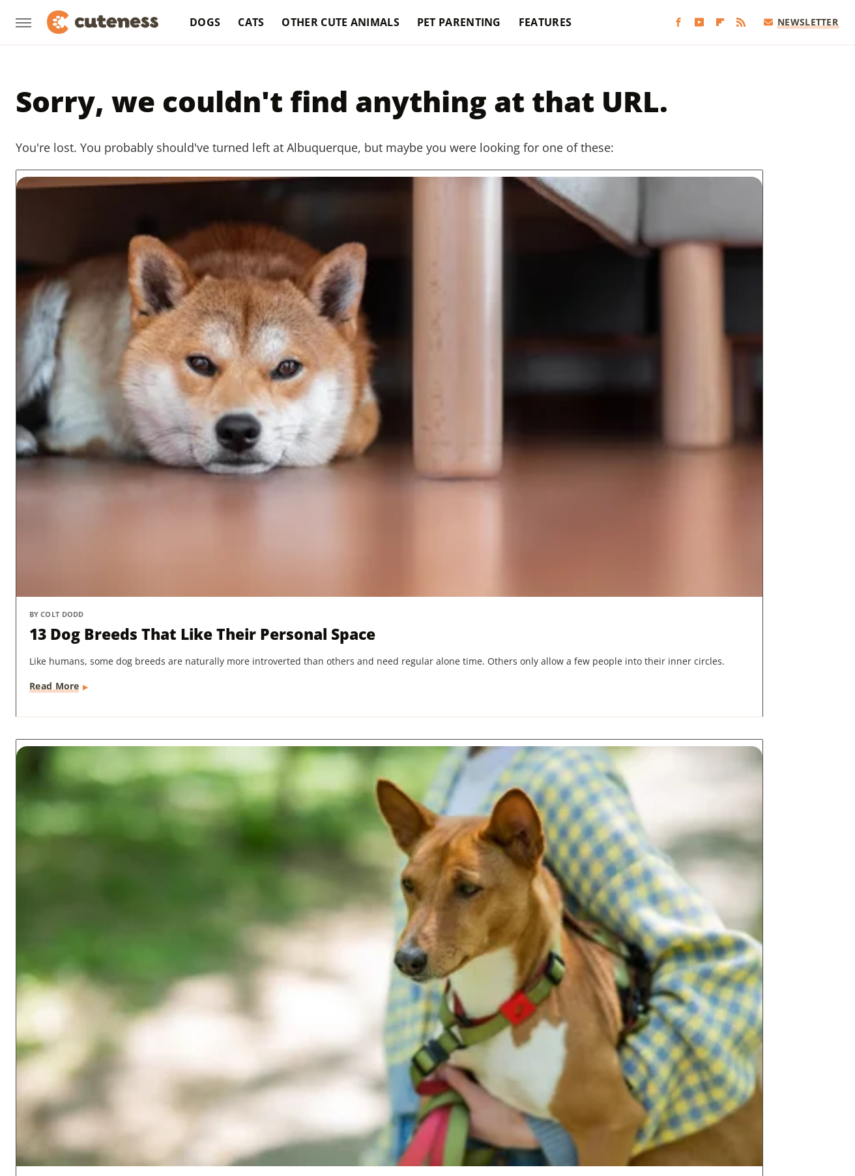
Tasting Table (544, 1060)
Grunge (428, 1042)
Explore (156, 1042)
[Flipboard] (720, 22)
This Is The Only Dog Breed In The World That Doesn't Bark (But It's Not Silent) (422, 379)
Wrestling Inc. (451, 1079)
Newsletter (801, 22)
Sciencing (345, 1060)
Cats (251, 22)
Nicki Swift (147, 1060)
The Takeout (736, 1060)
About (376, 966)
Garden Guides (333, 1042)
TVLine (790, 1060)
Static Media (358, 991)
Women (391, 1079)
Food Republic (257, 1042)
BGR (53, 1042)
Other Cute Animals (340, 22)
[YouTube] (699, 22)
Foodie (199, 1042)
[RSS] (740, 22)
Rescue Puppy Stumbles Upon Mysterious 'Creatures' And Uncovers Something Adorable (425, 747)
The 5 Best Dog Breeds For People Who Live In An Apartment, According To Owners (129, 747)
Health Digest (486, 1042)
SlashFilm (398, 1060)
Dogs (205, 22)
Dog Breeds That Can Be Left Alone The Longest (701, 368)
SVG (495, 1060)
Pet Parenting (459, 22)
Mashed (794, 1042)
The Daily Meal (617, 1060)
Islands (658, 1042)
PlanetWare (287, 1060)
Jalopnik (704, 1042)
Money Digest (81, 1060)
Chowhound (100, 1042)
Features (545, 22)
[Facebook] (678, 22)
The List (679, 1060)
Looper (750, 1042)
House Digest (557, 1042)
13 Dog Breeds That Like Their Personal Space (143, 368)
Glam (389, 1042)
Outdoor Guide (216, 1060)
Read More (55, 472)
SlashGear (453, 1060)
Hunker (614, 1042)
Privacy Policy (452, 966)
